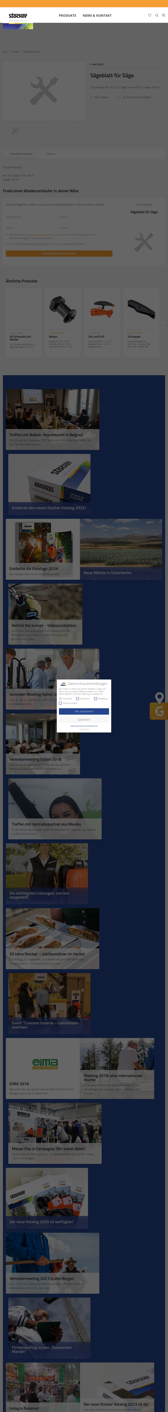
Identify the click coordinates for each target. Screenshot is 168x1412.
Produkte (67, 15)
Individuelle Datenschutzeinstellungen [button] (84, 726)
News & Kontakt (97, 15)
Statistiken (83, 698)
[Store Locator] (143, 3)
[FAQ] (160, 3)
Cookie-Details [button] (84, 729)
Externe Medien (68, 703)
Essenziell (65, 698)
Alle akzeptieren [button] (84, 711)
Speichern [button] (84, 719)
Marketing (100, 698)
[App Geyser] (122, 3)
